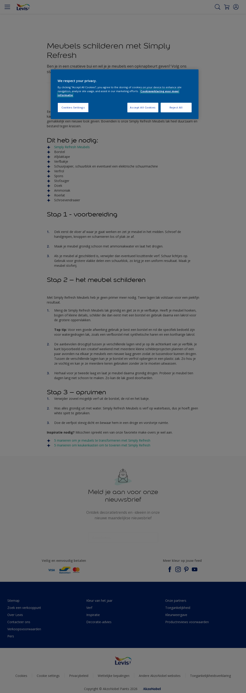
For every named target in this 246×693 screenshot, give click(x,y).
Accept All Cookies (142, 107)
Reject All (176, 107)
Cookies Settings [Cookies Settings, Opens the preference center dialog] (73, 107)
